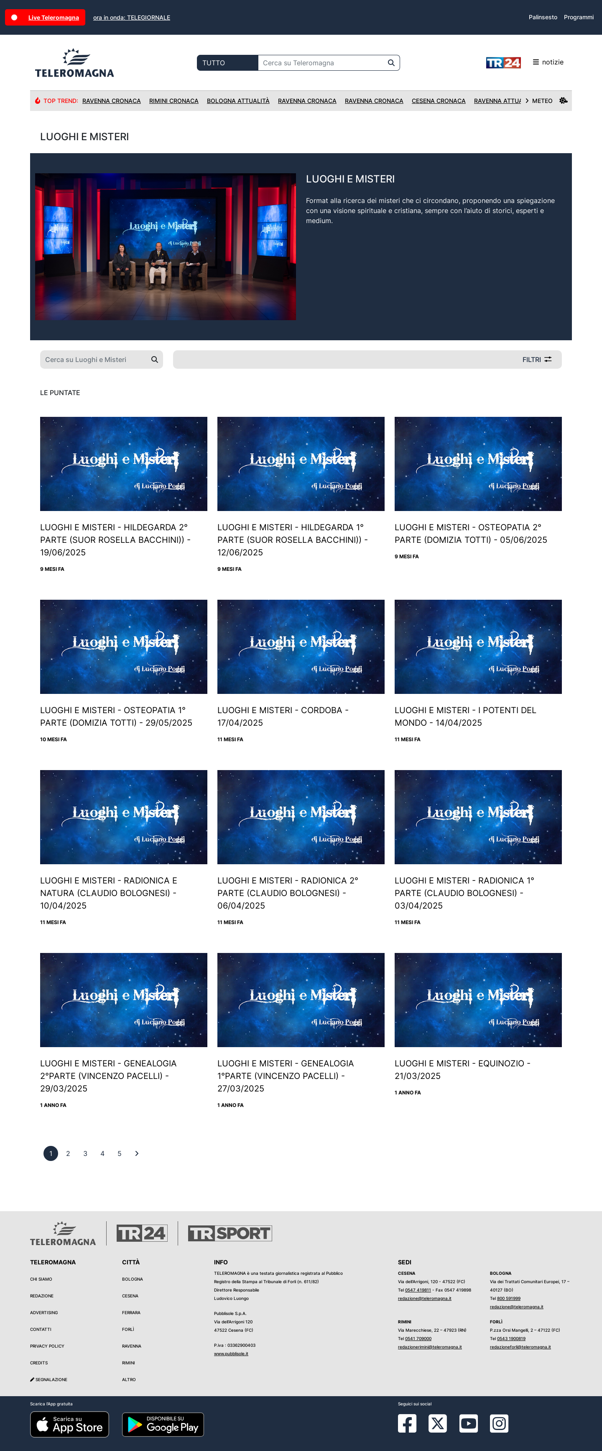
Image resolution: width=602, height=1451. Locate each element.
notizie (525, 63)
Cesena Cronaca (439, 100)
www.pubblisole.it (231, 1353)
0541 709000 (418, 1338)
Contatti (40, 1329)
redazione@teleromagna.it (425, 1298)
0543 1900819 (511, 1338)
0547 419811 (418, 1289)
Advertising (44, 1312)
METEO (546, 100)
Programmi (579, 17)
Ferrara (131, 1312)
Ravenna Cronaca (111, 100)
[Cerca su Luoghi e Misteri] (93, 359)
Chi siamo (41, 1279)
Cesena (130, 1295)
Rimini (128, 1362)
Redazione (42, 1295)
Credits (39, 1362)
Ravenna (131, 1345)
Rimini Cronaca (174, 100)
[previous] (50, 1153)
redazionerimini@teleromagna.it (430, 1346)
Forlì (128, 1329)
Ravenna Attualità (505, 100)
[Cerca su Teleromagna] (320, 63)
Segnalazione (48, 1379)
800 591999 (508, 1298)
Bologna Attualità (238, 100)
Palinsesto (543, 17)
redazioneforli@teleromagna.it (520, 1346)
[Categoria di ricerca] (227, 63)
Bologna (132, 1279)
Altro (129, 1379)
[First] (137, 1153)
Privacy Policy (47, 1345)
